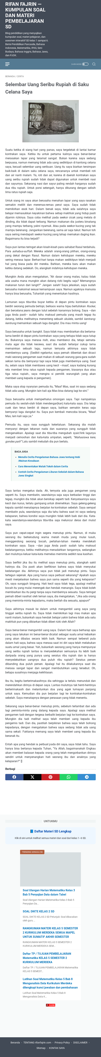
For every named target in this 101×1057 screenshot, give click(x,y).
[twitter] (32, 777)
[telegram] (87, 777)
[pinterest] (50, 777)
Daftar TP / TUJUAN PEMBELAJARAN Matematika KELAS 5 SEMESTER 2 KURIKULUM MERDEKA (47, 958)
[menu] (9, 64)
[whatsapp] (69, 777)
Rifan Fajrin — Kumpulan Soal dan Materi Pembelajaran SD (25, 15)
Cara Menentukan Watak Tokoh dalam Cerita (43, 466)
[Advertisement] (50, 1032)
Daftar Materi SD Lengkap (52, 831)
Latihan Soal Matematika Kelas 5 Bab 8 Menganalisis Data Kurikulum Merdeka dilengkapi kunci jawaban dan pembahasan (50, 983)
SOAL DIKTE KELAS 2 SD (38, 911)
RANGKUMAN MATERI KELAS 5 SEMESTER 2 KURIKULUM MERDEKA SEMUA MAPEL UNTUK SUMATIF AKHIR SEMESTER (50, 932)
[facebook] (14, 777)
